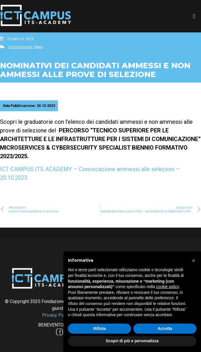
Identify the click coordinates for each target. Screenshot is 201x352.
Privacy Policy (56, 315)
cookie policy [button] (167, 286)
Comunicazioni (20, 47)
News (38, 47)
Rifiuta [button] (99, 328)
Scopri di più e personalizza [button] (132, 341)
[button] (194, 16)
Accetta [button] (165, 328)
